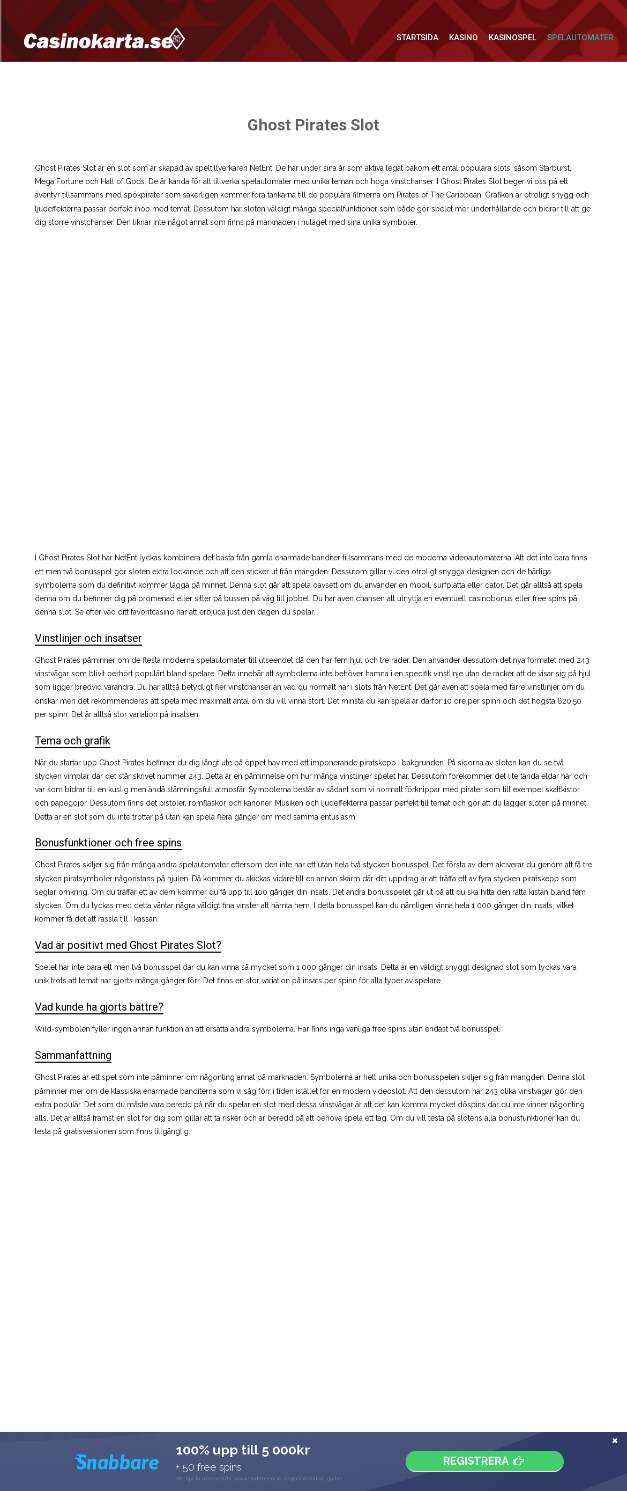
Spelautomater (580, 37)
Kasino (463, 37)
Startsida (417, 37)
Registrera (484, 1461)
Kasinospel (512, 37)
